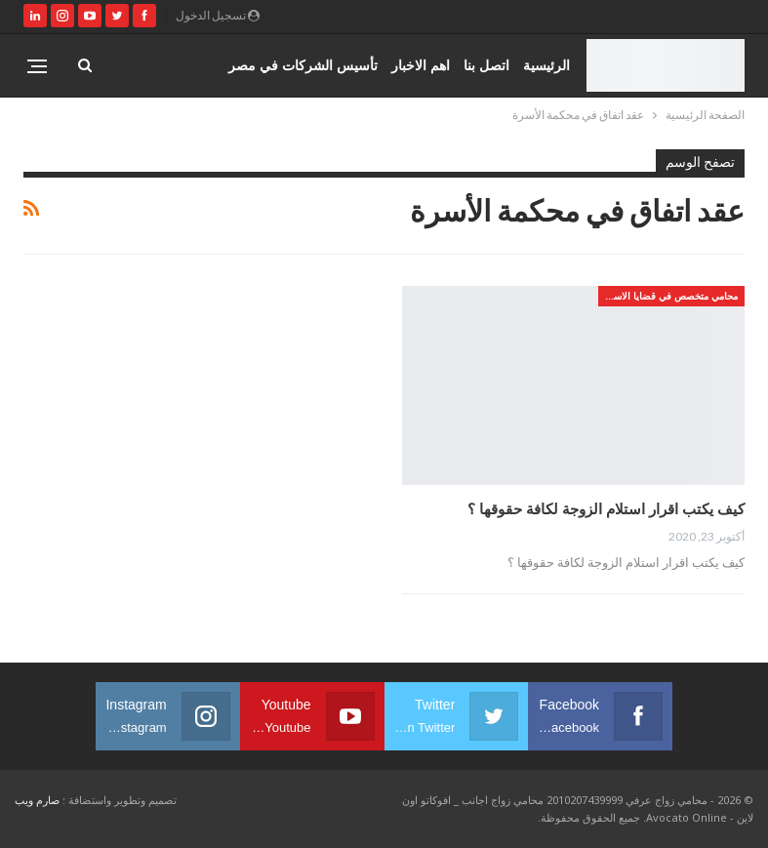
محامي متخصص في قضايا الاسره (670, 296)
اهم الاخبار (420, 65)
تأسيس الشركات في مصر (303, 65)
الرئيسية (546, 65)
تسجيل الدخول (218, 15)
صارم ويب (37, 799)
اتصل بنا (486, 65)
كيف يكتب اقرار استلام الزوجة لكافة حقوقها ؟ (606, 508)
